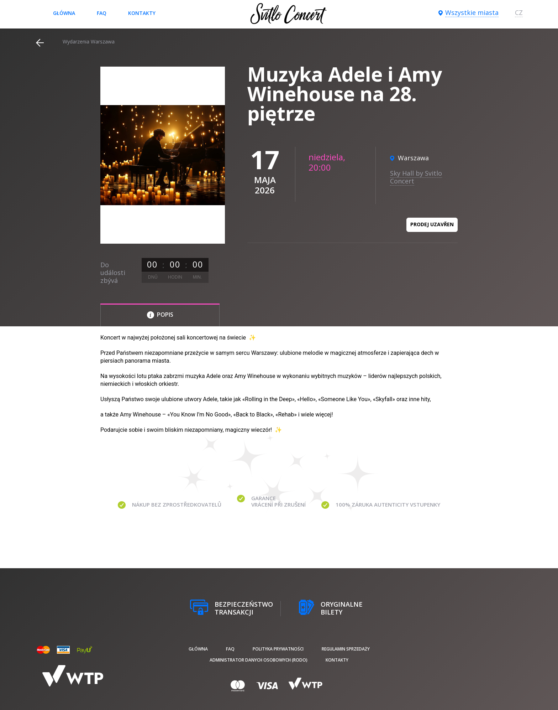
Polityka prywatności (278, 649)
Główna (64, 13)
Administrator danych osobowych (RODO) (258, 660)
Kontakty (142, 13)
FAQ (101, 13)
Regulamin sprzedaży (346, 649)
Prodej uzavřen (432, 224)
